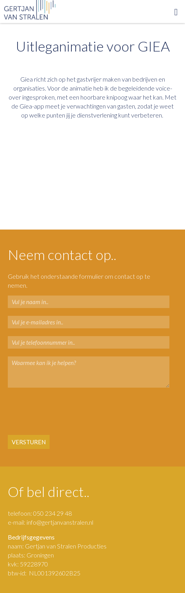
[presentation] (55, 412)
